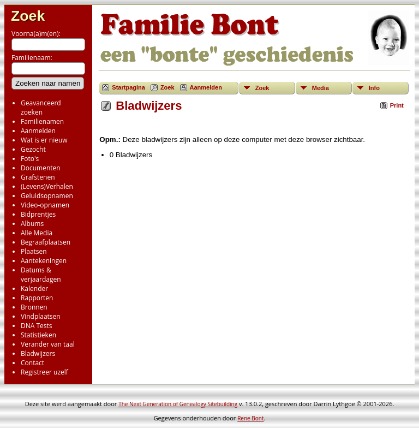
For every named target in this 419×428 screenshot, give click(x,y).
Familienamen (42, 121)
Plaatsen (34, 251)
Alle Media (36, 232)
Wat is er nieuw (44, 140)
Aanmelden (38, 130)
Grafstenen (38, 177)
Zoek (28, 16)
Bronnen (34, 307)
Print (397, 105)
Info (374, 88)
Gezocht (33, 149)
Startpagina (128, 87)
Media (320, 88)
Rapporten (37, 297)
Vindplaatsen (41, 316)
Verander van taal (48, 344)
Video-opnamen (45, 205)
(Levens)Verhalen (47, 186)
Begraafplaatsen (45, 242)
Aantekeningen (44, 260)
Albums (32, 223)
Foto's (30, 158)
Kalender (34, 288)
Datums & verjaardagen (41, 274)
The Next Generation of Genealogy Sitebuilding (177, 404)
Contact (32, 362)
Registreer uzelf (44, 372)
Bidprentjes (38, 214)
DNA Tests (36, 325)
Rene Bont (250, 418)
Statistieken (38, 335)
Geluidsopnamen (47, 195)
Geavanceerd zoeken (41, 107)
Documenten (41, 168)
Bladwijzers (38, 353)
